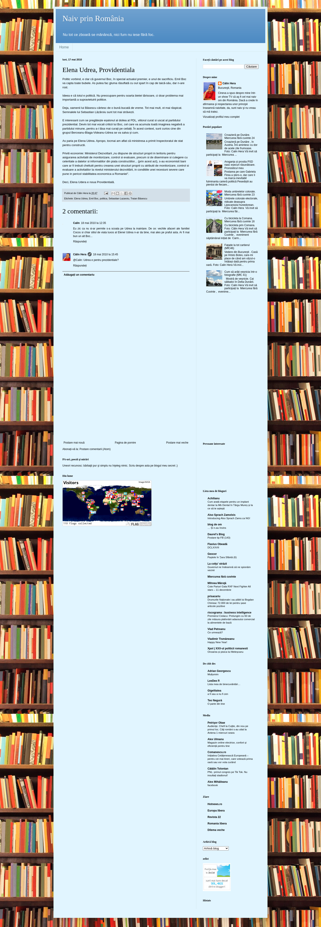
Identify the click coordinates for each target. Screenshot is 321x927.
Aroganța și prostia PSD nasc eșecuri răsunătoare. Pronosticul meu (239, 165)
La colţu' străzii (217, 563)
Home (64, 47)
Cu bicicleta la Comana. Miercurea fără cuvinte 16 (239, 220)
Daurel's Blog (216, 534)
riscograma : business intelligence (229, 612)
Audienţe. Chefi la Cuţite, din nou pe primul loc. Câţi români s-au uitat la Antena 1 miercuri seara (228, 729)
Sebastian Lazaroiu (119, 198)
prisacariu (214, 596)
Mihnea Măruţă (217, 583)
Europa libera (216, 810)
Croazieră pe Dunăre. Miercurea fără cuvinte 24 (239, 136)
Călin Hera (79, 254)
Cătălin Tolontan (218, 768)
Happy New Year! (217, 642)
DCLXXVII (213, 547)
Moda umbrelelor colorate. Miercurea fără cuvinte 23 (239, 193)
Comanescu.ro (217, 752)
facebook (213, 785)
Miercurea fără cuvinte (222, 576)
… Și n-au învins (217, 527)
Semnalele (69, 112)
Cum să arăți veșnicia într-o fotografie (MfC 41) (240, 273)
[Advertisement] (126, 408)
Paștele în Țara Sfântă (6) (222, 557)
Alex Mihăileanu (218, 781)
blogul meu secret (164, 465)
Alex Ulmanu (216, 739)
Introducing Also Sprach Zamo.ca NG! (229, 518)
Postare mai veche (177, 442)
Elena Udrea (81, 198)
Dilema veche (216, 830)
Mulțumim (213, 674)
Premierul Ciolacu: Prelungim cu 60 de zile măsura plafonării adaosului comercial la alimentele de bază (231, 619)
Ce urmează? (215, 632)
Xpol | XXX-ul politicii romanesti (228, 648)
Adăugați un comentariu (79, 274)
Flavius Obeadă (217, 544)
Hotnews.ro (215, 804)
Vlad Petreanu (216, 629)
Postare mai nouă (74, 442)
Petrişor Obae (216, 722)
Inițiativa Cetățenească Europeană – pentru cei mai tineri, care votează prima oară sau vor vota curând (230, 759)
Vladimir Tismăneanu (221, 638)
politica (103, 198)
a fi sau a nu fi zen (218, 694)
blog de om (215, 524)
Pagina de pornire (125, 442)
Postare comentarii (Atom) (95, 449)
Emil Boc (94, 198)
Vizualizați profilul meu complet (221, 116)
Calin (76, 223)
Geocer (212, 553)
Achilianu (214, 498)
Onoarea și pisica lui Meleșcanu (225, 651)
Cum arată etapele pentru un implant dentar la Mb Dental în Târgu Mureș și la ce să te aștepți (230, 505)
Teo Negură (215, 700)
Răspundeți (80, 241)
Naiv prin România (93, 18)
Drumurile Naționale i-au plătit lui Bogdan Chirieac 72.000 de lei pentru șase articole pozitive (231, 603)
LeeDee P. (214, 680)
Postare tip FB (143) (219, 537)
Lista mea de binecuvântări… (224, 684)
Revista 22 (214, 817)
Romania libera (217, 823)
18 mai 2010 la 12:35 (93, 223)
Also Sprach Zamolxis (221, 514)
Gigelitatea (214, 690)
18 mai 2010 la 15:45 (105, 254)
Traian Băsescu (139, 198)
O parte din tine (216, 703)
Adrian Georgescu (219, 671)
